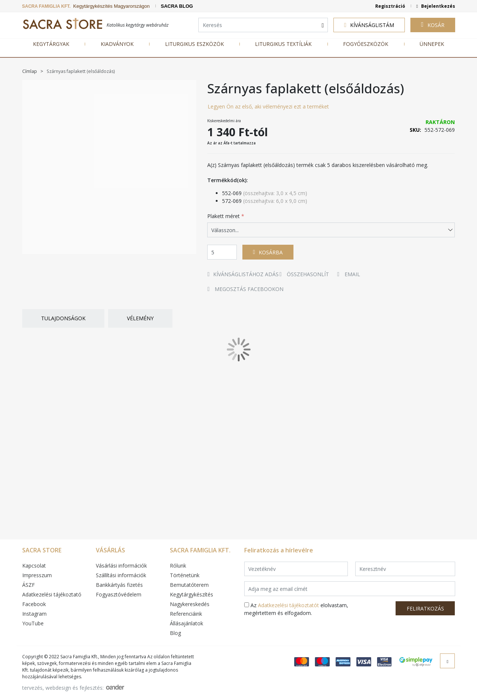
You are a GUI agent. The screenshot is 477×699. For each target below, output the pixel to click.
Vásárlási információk (121, 565)
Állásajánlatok (186, 623)
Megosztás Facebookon (246, 288)
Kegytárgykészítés (191, 594)
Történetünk (184, 575)
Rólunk (178, 565)
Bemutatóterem (189, 584)
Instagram (34, 613)
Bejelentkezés (437, 6)
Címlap (30, 71)
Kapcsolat (34, 565)
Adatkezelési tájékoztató (51, 594)
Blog (175, 632)
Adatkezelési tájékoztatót (288, 605)
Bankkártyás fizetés (119, 584)
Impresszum (37, 575)
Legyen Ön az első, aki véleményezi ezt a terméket (268, 106)
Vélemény (140, 318)
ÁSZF (28, 584)
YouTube (33, 623)
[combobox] (263, 25)
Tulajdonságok (63, 318)
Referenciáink (186, 613)
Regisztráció (390, 6)
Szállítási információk (121, 575)
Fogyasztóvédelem (118, 594)
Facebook (34, 604)
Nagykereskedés (189, 604)
